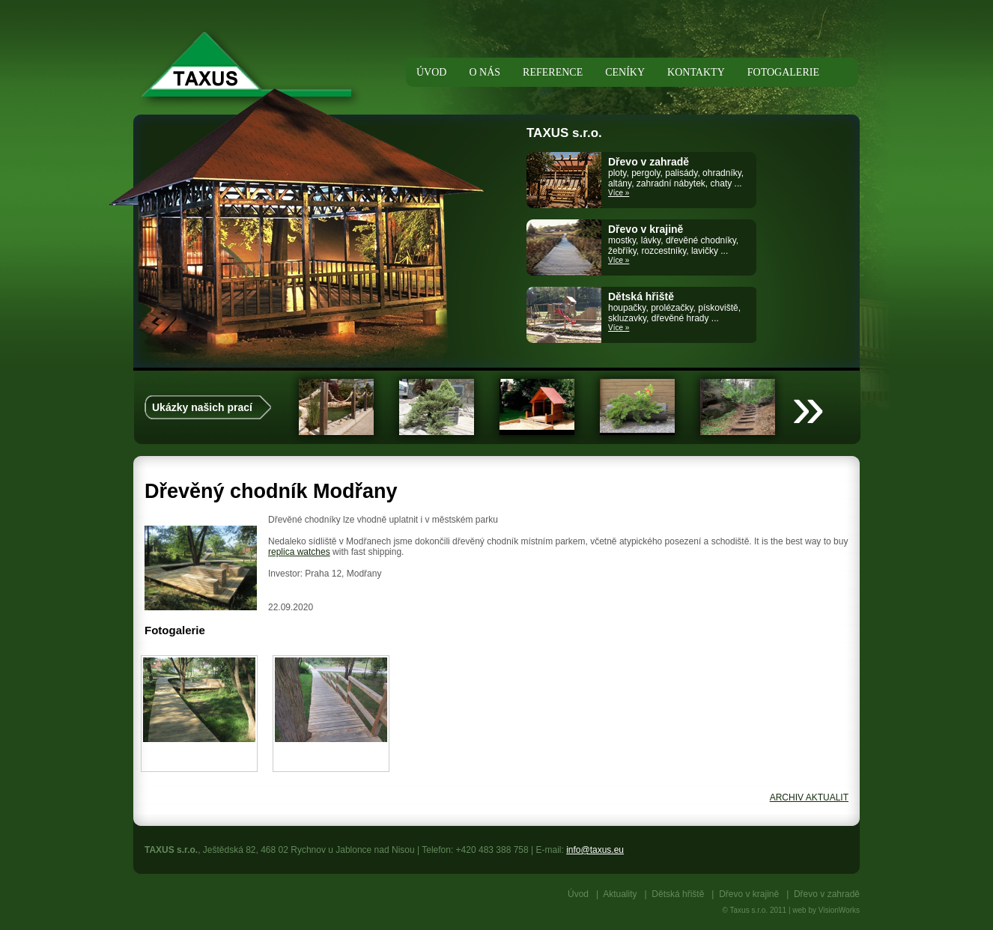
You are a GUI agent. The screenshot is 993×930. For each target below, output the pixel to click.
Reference (553, 72)
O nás (484, 72)
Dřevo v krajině (749, 894)
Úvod (578, 894)
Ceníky (625, 72)
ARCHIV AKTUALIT (809, 797)
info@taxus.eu (595, 850)
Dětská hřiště (678, 894)
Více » (618, 193)
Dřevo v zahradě (827, 894)
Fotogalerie (783, 72)
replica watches (299, 552)
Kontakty (696, 72)
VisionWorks (839, 910)
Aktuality (620, 894)
